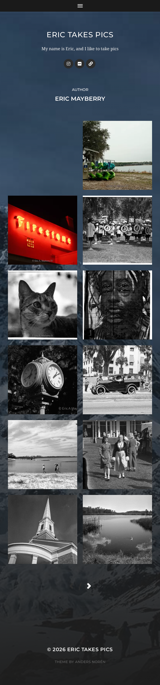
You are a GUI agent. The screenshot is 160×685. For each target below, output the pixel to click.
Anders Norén (90, 662)
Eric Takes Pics (80, 34)
